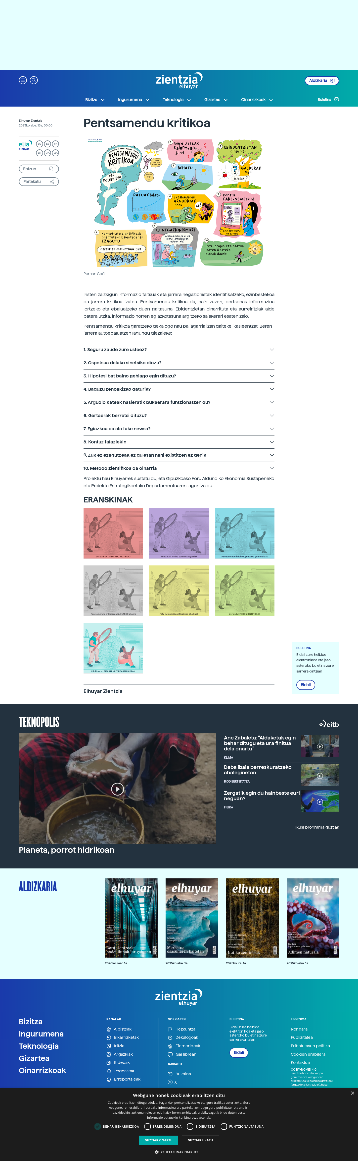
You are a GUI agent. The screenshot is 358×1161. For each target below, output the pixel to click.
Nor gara (299, 1029)
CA (47, 152)
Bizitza (31, 1021)
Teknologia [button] (177, 99)
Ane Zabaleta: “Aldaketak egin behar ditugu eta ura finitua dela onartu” (260, 743)
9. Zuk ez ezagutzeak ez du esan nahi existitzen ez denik (145, 455)
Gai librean (182, 1054)
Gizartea (34, 1058)
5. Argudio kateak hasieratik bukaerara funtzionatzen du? (147, 402)
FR (55, 143)
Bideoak (118, 1062)
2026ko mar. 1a (116, 963)
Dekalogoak (183, 1037)
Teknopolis (39, 721)
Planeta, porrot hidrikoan (66, 850)
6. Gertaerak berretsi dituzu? (115, 415)
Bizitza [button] (95, 99)
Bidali (306, 685)
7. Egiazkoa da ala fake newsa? (117, 428)
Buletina (328, 99)
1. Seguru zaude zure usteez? (115, 349)
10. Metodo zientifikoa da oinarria (120, 468)
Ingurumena (41, 1033)
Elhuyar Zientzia (30, 120)
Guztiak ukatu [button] (200, 1140)
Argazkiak (119, 1054)
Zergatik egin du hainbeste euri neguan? (262, 795)
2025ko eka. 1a (297, 963)
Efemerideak (184, 1046)
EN (39, 152)
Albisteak (119, 1029)
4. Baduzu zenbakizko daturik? (117, 389)
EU (39, 143)
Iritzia (115, 1046)
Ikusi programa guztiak (317, 827)
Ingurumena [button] (134, 99)
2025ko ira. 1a (236, 963)
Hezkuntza (181, 1029)
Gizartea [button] (216, 99)
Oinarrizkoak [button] (257, 99)
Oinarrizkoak (42, 1070)
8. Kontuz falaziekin (105, 441)
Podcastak (120, 1071)
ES (47, 143)
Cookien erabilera (308, 1054)
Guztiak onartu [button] (159, 1140)
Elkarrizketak (122, 1037)
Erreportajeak (123, 1079)
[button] (23, 79)
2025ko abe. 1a (176, 963)
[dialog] (179, 1124)
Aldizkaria (322, 80)
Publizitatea (302, 1037)
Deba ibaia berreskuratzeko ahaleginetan (258, 770)
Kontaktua (300, 1062)
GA (55, 152)
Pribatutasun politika (310, 1045)
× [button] (352, 1093)
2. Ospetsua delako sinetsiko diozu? (122, 362)
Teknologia (39, 1045)
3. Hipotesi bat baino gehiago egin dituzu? (130, 375)
